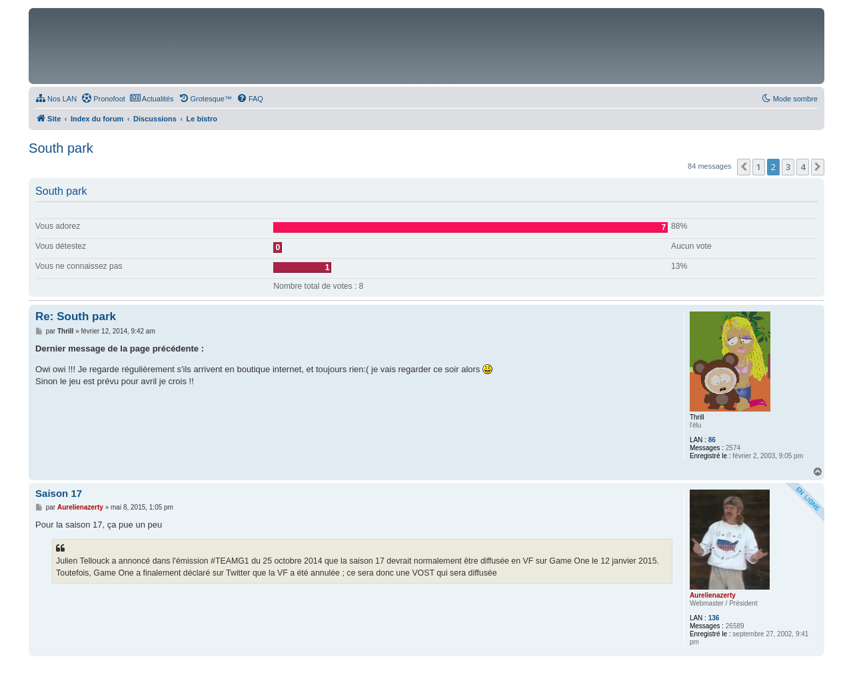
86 (712, 440)
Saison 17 (58, 493)
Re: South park (75, 316)
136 (714, 618)
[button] (743, 167)
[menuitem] (56, 99)
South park (61, 148)
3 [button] (788, 167)
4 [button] (802, 167)
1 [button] (758, 167)
